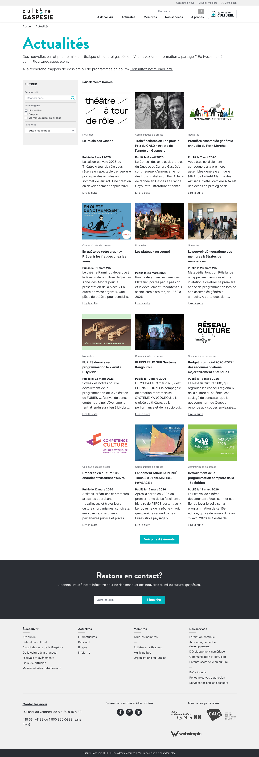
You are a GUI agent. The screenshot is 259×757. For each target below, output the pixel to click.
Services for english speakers (208, 682)
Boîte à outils (198, 672)
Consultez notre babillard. (151, 69)
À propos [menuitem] (197, 17)
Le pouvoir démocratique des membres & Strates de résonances (210, 256)
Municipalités (142, 652)
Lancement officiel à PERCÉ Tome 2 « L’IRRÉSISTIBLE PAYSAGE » (156, 478)
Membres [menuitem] (150, 17)
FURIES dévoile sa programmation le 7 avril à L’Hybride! (101, 367)
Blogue (33, 119)
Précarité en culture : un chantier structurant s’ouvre (103, 475)
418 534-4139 (33, 719)
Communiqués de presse (45, 124)
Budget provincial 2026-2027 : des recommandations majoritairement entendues (211, 367)
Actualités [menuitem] (128, 17)
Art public (29, 637)
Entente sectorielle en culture (208, 662)
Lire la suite (89, 192)
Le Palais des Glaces (97, 141)
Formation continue (202, 637)
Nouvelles (35, 115)
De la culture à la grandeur (40, 652)
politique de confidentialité (161, 753)
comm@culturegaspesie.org (45, 61)
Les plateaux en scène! (152, 251)
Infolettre (84, 652)
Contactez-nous (185, 2)
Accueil (27, 26)
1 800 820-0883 (60, 719)
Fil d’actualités (87, 637)
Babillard (84, 642)
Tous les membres (146, 637)
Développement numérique (207, 651)
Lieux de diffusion (34, 663)
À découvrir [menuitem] (105, 17)
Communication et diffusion (207, 656)
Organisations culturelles (150, 657)
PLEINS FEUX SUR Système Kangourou (155, 364)
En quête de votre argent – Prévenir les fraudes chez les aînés (104, 256)
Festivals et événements (38, 657)
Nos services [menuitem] (174, 17)
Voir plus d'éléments (159, 539)
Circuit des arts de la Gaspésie (43, 647)
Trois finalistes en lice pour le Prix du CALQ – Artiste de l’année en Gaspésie (157, 145)
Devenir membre (208, 2)
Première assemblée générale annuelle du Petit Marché (210, 143)
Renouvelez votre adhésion (207, 677)
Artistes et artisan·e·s (148, 647)
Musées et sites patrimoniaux (42, 668)
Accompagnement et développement (203, 644)
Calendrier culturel (35, 642)
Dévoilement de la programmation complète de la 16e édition (211, 478)
